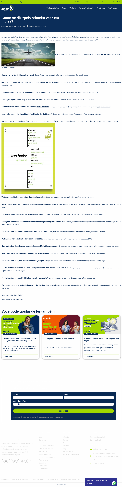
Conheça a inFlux (52, 8)
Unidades (72, 8)
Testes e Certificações (86, 8)
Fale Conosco (113, 8)
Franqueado (105, 2)
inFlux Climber (78, 2)
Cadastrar (63, 411)
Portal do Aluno (117, 2)
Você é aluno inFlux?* (20, 401)
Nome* (15, 395)
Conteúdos (101, 8)
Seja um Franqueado (92, 2)
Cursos (63, 8)
